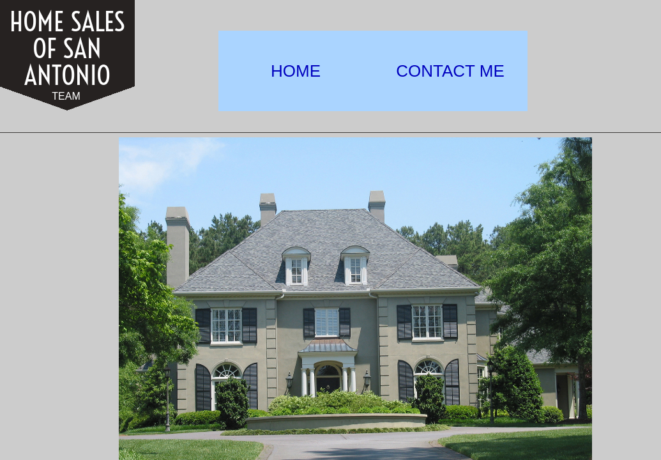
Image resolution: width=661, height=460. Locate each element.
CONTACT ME (450, 70)
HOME (296, 70)
